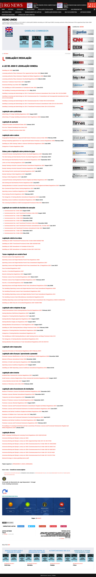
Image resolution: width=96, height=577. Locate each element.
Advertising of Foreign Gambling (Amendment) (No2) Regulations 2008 (21, 117)
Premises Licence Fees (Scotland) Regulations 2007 (16, 277)
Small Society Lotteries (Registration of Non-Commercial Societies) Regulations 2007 (25, 378)
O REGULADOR (6, 472)
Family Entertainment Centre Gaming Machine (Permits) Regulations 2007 (22, 310)
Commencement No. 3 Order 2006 (13, 215)
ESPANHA (29, 565)
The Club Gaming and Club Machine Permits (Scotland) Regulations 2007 (21, 157)
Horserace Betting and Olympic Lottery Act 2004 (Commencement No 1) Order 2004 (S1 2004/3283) (29, 444)
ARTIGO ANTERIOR (7, 531)
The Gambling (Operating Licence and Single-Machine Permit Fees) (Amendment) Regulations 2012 (28, 294)
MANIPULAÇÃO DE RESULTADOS (53, 12)
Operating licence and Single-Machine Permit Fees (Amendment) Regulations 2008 (24, 285)
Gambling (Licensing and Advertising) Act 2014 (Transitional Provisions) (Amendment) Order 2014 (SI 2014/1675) (32, 103)
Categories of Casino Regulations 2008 (12, 146)
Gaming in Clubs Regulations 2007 (11, 177)
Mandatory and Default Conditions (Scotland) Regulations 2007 (19, 420)
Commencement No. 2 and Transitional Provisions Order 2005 (21, 213)
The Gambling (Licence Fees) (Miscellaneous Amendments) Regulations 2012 (23, 297)
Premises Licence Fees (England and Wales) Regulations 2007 (19, 280)
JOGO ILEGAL (18, 12)
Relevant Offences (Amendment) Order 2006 (14, 359)
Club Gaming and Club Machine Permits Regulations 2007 (17, 182)
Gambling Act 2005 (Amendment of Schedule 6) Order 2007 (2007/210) (21, 249)
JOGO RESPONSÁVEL (62, 9)
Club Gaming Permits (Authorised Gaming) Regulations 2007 (18, 171)
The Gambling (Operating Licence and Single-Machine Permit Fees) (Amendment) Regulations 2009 (29, 288)
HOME (3, 9)
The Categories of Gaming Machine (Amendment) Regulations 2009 (20, 197)
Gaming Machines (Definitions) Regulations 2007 (15, 313)
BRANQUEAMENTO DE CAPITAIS (33, 12)
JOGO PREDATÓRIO (6, 12)
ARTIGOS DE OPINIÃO (85, 12)
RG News (6, 53)
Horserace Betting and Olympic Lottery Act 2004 (15, 438)
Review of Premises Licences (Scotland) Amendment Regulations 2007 (21, 391)
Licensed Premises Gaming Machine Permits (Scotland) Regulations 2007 (22, 154)
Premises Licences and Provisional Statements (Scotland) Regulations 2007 (23, 417)
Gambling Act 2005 (7, 70)
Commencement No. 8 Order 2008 (13, 233)
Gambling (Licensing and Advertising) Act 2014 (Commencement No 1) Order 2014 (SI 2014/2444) (28, 101)
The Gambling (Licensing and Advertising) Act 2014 (16, 90)
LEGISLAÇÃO (20, 9)
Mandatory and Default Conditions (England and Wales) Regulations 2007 (22, 411)
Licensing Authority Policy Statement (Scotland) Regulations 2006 (20, 79)
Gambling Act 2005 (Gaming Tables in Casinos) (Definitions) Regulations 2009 (23, 143)
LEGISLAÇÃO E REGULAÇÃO (15, 472)
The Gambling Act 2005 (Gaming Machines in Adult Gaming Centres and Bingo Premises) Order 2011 (29, 336)
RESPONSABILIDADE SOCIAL (40, 472)
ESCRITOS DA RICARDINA (8, 14)
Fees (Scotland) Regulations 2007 (11, 268)
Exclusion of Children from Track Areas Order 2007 (16, 414)
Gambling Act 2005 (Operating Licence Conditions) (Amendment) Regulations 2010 (24, 367)
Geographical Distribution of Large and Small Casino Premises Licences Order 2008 (24, 138)
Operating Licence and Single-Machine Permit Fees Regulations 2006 (20, 260)
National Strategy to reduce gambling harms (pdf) (15, 458)
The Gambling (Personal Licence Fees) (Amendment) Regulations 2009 (21, 291)
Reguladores (10, 522)
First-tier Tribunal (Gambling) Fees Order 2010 (14, 127)
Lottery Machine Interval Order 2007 (12, 381)
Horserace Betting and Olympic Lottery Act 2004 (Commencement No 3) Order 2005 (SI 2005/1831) (28, 449)
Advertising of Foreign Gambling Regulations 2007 (15, 114)
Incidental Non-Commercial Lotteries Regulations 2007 (17, 375)
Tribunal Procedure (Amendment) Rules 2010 (14, 124)
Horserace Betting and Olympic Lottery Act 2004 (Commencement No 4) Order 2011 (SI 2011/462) (28, 452)
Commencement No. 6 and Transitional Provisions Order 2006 (21, 223)
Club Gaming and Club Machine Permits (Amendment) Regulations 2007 (21, 160)
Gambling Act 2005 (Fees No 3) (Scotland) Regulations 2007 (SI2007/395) (22, 303)
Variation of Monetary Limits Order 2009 (13, 384)
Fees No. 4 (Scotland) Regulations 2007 (13, 282)
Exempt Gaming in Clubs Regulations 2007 (13, 174)
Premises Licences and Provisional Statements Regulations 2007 (20, 423)
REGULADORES (31, 9)
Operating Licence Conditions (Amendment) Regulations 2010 (18, 200)
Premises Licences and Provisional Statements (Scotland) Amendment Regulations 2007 (26, 408)
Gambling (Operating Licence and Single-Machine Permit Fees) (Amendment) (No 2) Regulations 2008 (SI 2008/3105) (33, 300)
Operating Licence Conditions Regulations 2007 (15, 191)
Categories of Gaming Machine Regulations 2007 (15, 316)
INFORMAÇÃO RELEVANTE (9, 563)
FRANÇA (52, 565)
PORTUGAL (7, 565)
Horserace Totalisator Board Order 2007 (13, 82)
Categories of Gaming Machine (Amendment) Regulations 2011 (19, 333)
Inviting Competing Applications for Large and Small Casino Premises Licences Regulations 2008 (28, 140)
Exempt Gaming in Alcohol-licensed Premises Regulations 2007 (19, 168)
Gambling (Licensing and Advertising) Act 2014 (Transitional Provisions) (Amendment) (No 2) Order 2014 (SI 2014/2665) (34, 93)
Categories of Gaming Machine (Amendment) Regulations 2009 (19, 330)
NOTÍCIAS (35, 3)
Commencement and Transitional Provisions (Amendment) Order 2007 (23, 228)
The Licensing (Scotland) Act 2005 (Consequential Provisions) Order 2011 (22, 203)
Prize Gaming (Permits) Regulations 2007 (13, 194)
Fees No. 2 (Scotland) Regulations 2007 (13, 271)
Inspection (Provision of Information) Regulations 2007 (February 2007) (21, 351)
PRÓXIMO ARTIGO (65, 531)
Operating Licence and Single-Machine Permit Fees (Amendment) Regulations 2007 (24, 262)
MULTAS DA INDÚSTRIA (71, 12)
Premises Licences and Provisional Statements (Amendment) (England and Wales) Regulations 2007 (29, 406)
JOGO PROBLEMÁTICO (76, 9)
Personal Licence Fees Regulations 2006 (13, 257)
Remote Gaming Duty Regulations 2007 (12, 274)
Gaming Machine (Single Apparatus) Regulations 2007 (16, 319)
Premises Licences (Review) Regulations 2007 (14, 403)
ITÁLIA (4, 532)
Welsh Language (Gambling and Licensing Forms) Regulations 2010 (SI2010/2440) (24, 435)
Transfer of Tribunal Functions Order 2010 (13, 130)
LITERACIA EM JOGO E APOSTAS (26, 14)
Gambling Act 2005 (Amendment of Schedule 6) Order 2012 (18, 246)
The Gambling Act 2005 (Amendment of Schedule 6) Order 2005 (19, 87)
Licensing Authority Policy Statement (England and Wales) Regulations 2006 (22, 76)
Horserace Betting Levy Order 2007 (11, 84)
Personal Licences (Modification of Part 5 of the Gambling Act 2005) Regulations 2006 (25, 356)
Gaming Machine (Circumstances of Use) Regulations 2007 (18, 324)
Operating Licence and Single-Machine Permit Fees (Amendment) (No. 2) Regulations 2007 (26, 265)
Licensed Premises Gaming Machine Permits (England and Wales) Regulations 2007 (24, 180)
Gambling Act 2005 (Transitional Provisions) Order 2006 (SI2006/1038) (21, 243)
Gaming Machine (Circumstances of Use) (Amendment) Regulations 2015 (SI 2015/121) (25, 342)
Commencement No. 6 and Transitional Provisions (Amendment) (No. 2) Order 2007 (26, 225)
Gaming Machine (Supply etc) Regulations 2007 (15, 322)
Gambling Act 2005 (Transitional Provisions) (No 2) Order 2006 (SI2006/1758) (23, 241)
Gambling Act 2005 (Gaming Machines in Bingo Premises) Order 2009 (20, 327)
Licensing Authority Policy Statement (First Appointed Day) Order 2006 (21, 73)
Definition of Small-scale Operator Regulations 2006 (16, 362)
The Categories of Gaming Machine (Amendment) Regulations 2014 (20, 339)
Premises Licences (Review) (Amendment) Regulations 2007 (18, 394)
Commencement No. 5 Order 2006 (13, 220)
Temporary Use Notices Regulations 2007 (13, 397)
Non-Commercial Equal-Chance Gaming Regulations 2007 (17, 188)
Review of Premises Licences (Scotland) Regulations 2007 (18, 400)
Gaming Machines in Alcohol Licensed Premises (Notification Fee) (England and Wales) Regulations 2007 (30, 185)
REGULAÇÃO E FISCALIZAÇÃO (45, 9)
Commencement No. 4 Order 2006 (13, 218)
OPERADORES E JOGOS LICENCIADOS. (23, 464)
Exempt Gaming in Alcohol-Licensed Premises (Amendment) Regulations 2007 (23, 165)
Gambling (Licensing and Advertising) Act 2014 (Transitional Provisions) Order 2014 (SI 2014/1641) (28, 106)
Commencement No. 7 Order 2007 (13, 230)
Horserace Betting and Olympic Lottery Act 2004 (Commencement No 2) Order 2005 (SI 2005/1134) (28, 446)
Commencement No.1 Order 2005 (13, 210)
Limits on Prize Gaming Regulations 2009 (13, 162)
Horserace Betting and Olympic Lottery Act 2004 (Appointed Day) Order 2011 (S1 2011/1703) (26, 441)
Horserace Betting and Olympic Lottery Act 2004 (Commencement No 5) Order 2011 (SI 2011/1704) (28, 455)
